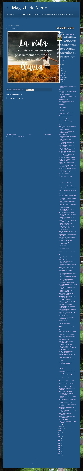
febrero (61, 428)
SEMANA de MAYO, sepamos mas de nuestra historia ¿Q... (67, 238)
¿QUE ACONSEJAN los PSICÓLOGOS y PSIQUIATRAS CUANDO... (67, 149)
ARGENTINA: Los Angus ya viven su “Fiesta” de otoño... (67, 243)
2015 (59, 447)
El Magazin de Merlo (26, 7)
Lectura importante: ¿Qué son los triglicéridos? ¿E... (66, 113)
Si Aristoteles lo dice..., (64, 259)
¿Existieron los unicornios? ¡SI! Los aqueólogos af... (66, 122)
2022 (59, 434)
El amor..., (61, 89)
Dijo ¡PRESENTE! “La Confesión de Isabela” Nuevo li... (66, 394)
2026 (59, 66)
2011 (59, 455)
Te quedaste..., (62, 329)
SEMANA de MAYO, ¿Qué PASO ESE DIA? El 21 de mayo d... (67, 252)
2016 (59, 445)
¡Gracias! (61, 124)
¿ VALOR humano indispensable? (66, 115)
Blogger (49, 463)
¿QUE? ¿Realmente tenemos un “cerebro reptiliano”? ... (66, 352)
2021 (59, 436)
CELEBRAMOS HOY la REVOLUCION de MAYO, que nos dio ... (67, 191)
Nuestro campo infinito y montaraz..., (67, 334)
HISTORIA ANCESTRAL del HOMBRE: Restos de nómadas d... (67, 171)
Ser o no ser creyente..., (64, 419)
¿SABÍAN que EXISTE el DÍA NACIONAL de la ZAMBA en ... (66, 175)
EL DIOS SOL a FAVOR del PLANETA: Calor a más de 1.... (67, 297)
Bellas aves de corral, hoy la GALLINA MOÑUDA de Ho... (67, 313)
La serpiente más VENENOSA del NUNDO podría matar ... (66, 291)
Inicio (30, 134)
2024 (59, 70)
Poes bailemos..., (62, 245)
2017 (59, 443)
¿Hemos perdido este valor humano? (67, 354)
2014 (59, 449)
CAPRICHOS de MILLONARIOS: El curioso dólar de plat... (66, 322)
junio (60, 83)
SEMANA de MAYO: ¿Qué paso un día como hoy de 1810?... (67, 221)
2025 (59, 68)
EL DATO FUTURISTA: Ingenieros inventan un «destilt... (66, 247)
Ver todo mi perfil (60, 60)
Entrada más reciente (11, 134)
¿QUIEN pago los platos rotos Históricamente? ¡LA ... (65, 224)
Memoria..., (61, 104)
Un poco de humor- (63, 325)
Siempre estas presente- (64, 339)
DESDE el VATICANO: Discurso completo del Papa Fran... (66, 280)
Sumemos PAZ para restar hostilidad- (67, 157)
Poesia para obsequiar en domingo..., (67, 282)
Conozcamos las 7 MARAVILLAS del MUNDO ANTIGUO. (67, 180)
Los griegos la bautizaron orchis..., (66, 344)
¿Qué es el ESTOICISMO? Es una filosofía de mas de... (66, 210)
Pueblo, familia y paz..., (64, 134)
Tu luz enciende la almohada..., (65, 94)
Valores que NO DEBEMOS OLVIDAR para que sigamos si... (67, 294)
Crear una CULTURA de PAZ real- (66, 386)
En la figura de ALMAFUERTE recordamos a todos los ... (65, 363)
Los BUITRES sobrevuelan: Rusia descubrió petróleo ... (66, 262)
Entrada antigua (48, 134)
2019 (59, 440)
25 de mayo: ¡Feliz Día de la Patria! (66, 185)
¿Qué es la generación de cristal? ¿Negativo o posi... (66, 367)
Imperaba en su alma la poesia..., (66, 304)
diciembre (61, 71)
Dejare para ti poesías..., (64, 178)
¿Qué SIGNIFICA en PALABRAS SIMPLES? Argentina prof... (66, 117)
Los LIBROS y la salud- (64, 129)
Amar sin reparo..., (63, 365)
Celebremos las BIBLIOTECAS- (66, 240)
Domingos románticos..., (64, 173)
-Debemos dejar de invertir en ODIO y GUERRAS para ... (67, 381)
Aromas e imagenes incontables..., (66, 370)
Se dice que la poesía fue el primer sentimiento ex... (66, 146)
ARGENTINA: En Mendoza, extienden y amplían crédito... (67, 127)
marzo (60, 426)
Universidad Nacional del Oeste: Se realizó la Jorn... (66, 143)
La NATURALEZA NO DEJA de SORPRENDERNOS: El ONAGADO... (67, 347)
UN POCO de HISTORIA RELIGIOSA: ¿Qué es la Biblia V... (67, 160)
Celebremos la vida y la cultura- (65, 193)
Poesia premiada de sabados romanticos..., (65, 414)
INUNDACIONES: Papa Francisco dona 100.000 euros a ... (67, 389)
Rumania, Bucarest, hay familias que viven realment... (67, 307)
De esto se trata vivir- (63, 229)
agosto (60, 79)
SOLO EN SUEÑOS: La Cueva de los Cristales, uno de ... (67, 302)
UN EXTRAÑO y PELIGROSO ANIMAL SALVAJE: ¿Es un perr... (67, 356)
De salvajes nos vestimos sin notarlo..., (67, 168)
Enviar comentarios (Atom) (18, 136)
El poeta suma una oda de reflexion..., (67, 212)
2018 (59, 442)
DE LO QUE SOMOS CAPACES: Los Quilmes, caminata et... (67, 155)
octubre (61, 75)
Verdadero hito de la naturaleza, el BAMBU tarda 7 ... (66, 318)
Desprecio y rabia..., (63, 315)
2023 (59, 432)
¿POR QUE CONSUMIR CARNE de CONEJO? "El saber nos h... (66, 227)
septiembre (61, 77)
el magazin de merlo (69, 34)
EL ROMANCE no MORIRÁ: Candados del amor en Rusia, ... (67, 92)
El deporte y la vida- (63, 320)
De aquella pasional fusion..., (65, 349)
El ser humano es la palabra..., (65, 250)
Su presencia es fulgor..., (64, 207)
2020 (59, 438)
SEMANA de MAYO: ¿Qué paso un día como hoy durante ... (67, 205)
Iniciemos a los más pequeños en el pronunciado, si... (66, 271)
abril (60, 424)
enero (60, 430)
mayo (60, 85)
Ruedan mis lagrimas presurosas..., (66, 120)
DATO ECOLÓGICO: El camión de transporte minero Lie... (66, 132)
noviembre (61, 73)
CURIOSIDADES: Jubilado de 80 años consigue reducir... (67, 102)
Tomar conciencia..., (63, 254)
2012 (59, 453)
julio (60, 81)
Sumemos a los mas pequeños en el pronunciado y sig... (67, 152)
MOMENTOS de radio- (64, 99)
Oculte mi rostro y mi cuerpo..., (65, 299)
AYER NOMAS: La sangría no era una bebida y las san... (67, 372)
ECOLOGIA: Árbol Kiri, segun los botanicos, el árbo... (66, 342)
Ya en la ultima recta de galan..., (66, 391)
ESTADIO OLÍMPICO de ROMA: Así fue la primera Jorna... (67, 166)
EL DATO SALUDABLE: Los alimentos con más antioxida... (67, 417)
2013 (59, 451)
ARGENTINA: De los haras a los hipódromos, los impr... (66, 268)
